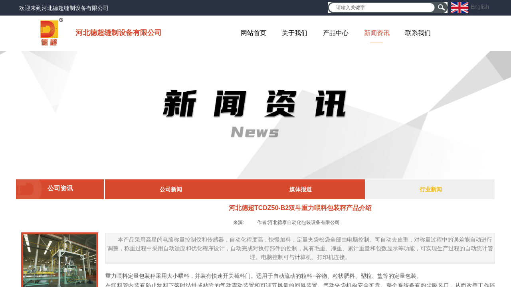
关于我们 (294, 32)
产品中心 (336, 32)
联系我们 (418, 32)
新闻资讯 (377, 32)
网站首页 (253, 32)
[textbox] (382, 7)
